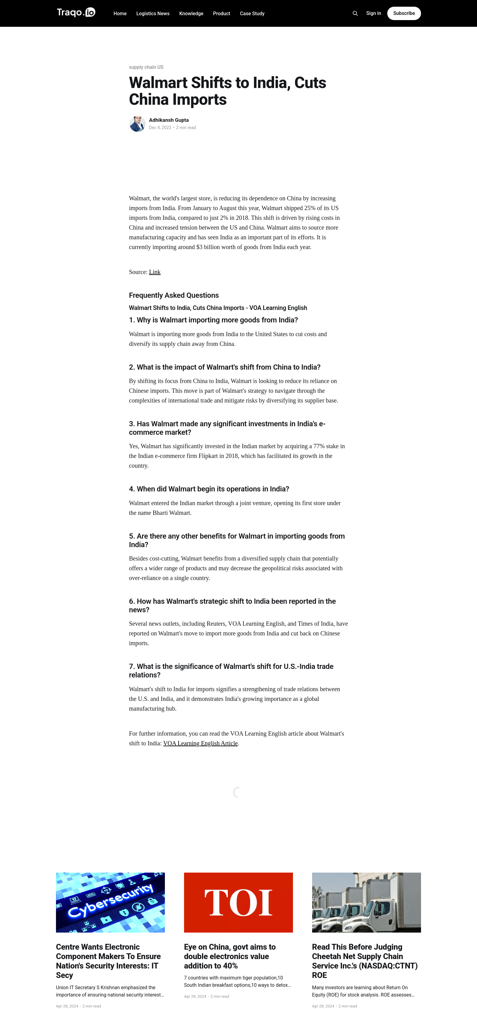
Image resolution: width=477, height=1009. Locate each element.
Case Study (252, 13)
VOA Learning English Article (200, 743)
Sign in (373, 13)
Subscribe (404, 13)
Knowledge (191, 13)
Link (155, 272)
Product (221, 13)
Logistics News (152, 13)
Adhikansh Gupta (169, 120)
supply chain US (146, 67)
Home (120, 13)
